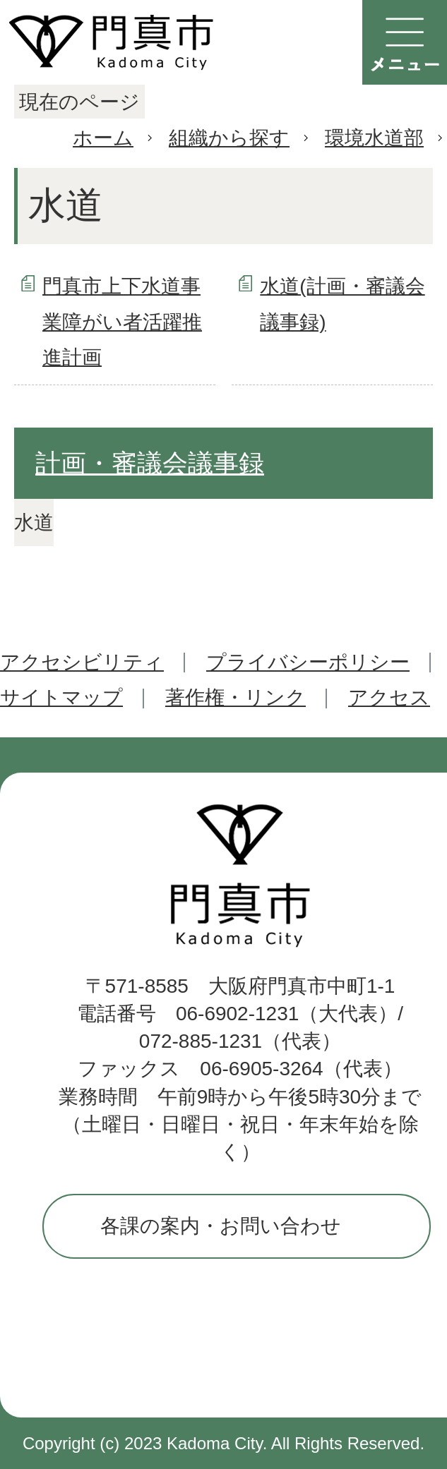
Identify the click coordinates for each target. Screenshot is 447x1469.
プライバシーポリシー (308, 662)
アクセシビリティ (82, 662)
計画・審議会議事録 (149, 463)
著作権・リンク (235, 697)
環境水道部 (374, 138)
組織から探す (229, 138)
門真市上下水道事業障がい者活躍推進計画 (122, 321)
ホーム (103, 138)
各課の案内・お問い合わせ (220, 1226)
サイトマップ (61, 697)
